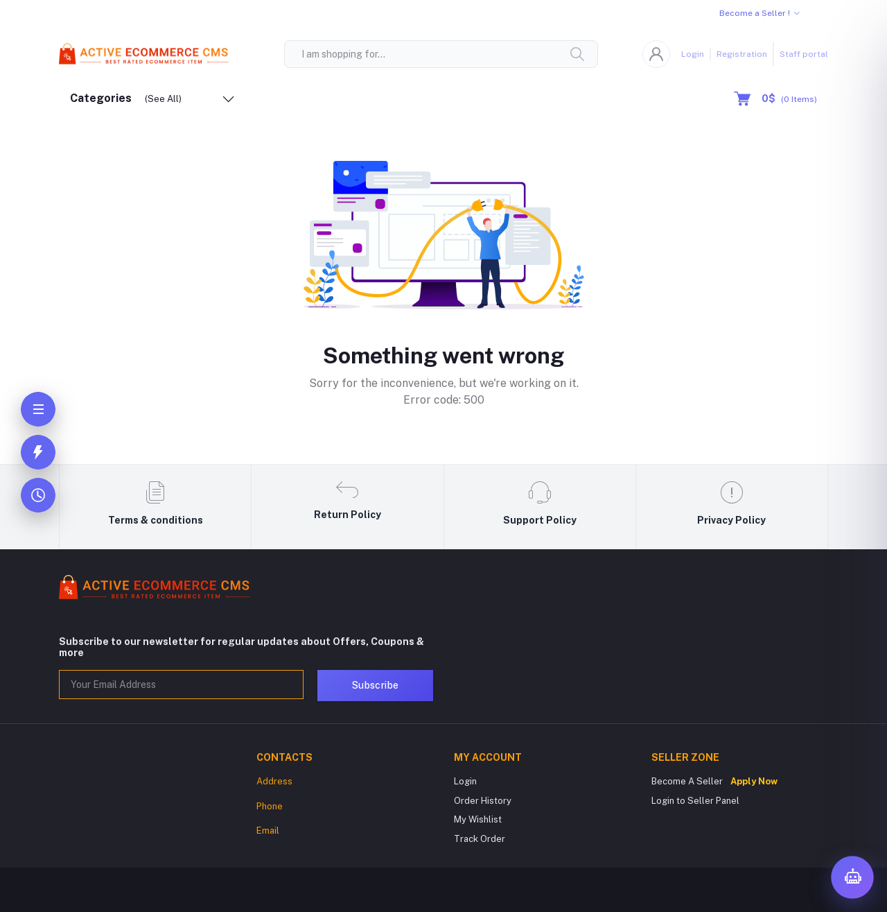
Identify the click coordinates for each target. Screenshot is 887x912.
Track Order (479, 839)
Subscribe (375, 685)
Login (692, 54)
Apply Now (754, 781)
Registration (742, 54)
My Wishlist (478, 819)
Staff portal (804, 54)
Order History (482, 800)
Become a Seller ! (754, 13)
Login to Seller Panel (695, 800)
